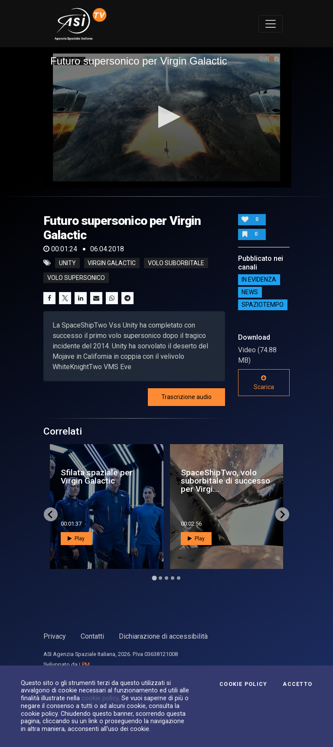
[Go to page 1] (154, 578)
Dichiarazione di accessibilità (163, 636)
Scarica (264, 382)
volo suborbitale (176, 263)
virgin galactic (112, 263)
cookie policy (100, 698)
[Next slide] (282, 514)
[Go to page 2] (160, 578)
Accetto (297, 684)
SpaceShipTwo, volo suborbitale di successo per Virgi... (225, 481)
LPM (84, 664)
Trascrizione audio (186, 396)
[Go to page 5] (178, 578)
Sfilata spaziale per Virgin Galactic (97, 477)
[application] (166, 117)
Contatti (92, 636)
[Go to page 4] (172, 578)
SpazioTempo (263, 305)
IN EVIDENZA (259, 279)
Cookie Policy (243, 684)
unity (67, 263)
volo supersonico (76, 277)
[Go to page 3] (166, 578)
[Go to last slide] (51, 514)
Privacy (54, 636)
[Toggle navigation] (270, 23)
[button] (166, 116)
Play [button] (76, 539)
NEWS (250, 292)
